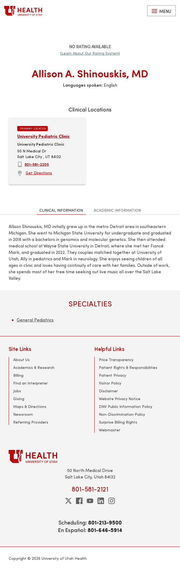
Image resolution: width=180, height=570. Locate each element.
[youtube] (90, 501)
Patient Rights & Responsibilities (128, 367)
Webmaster (109, 429)
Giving (18, 398)
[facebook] (79, 501)
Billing (18, 375)
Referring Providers (30, 422)
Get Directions (39, 172)
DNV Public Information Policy (125, 406)
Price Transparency (116, 359)
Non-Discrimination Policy (122, 414)
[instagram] (111, 501)
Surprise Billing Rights (118, 422)
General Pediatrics (35, 320)
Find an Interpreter (30, 383)
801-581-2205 (37, 164)
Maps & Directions (29, 406)
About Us (21, 359)
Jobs (17, 390)
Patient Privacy (112, 375)
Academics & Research (33, 367)
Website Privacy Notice (119, 398)
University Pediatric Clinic (43, 136)
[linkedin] (101, 501)
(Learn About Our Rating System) (90, 53)
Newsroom (23, 414)
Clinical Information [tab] (61, 210)
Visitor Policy (110, 383)
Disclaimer (108, 390)
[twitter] (68, 501)
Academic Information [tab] (117, 210)
